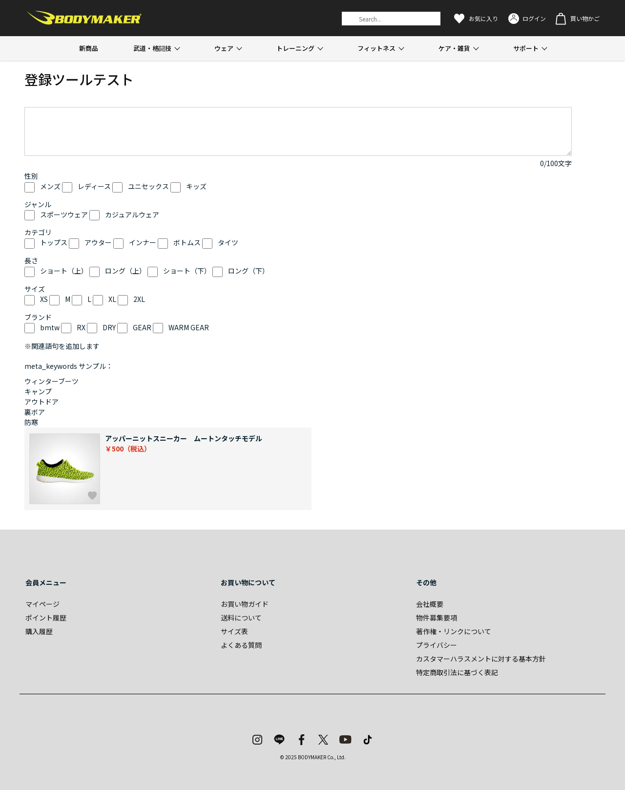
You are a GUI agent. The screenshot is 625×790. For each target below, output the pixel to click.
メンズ (50, 186)
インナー (142, 242)
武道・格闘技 (152, 48)
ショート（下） (187, 271)
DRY (109, 327)
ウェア (223, 48)
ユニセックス (148, 186)
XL (112, 299)
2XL (139, 299)
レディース (94, 186)
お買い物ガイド (245, 604)
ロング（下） (248, 271)
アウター (98, 242)
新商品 (88, 48)
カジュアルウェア (132, 214)
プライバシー (436, 645)
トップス (53, 242)
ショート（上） (64, 271)
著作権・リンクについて (453, 631)
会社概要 (429, 604)
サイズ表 (234, 631)
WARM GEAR (188, 327)
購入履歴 (39, 631)
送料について (241, 617)
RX (81, 327)
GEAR (142, 327)
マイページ (42, 604)
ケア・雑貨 (454, 48)
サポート (526, 48)
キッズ (196, 186)
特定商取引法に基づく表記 (457, 672)
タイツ (228, 242)
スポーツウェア (64, 214)
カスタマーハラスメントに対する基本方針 (481, 658)
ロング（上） (125, 271)
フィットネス (376, 48)
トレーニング (295, 48)
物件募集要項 (436, 617)
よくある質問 (241, 645)
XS (44, 299)
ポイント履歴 (45, 617)
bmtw (50, 327)
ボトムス (187, 242)
